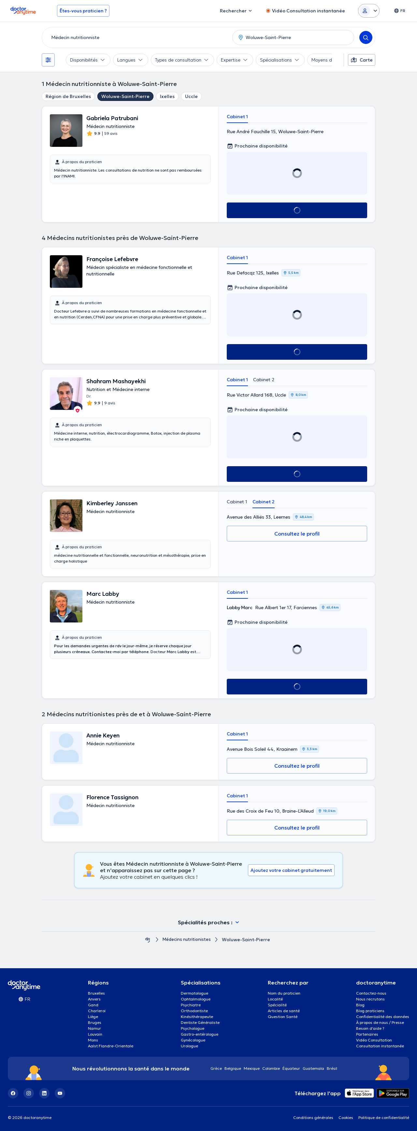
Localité (275, 999)
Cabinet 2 (263, 380)
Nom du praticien (284, 993)
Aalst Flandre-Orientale (110, 1045)
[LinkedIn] (44, 1093)
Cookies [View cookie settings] (345, 1117)
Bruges (94, 1022)
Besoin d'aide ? (370, 1028)
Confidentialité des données (382, 1016)
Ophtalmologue (195, 999)
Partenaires (367, 1034)
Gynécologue (193, 1040)
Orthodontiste (194, 1010)
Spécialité (277, 1004)
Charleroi (97, 1010)
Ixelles (167, 96)
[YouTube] (60, 1093)
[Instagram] (28, 1093)
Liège (93, 1016)
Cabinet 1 (237, 116)
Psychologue (192, 1028)
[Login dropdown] (369, 11)
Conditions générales (313, 1117)
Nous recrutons (370, 999)
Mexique (252, 1068)
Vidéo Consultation (374, 1040)
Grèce (216, 1068)
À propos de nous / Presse (380, 1022)
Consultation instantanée (380, 1045)
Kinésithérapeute (197, 1016)
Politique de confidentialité (383, 1117)
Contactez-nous (371, 993)
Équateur (291, 1068)
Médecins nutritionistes (187, 939)
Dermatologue (194, 993)
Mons (93, 1040)
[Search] (365, 37)
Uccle (191, 96)
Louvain (95, 1034)
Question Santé (282, 1016)
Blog (360, 1004)
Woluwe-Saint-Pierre (125, 96)
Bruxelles (96, 993)
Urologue (189, 1045)
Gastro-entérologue (199, 1034)
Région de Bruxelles (68, 96)
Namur (94, 1028)
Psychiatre (191, 1004)
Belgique (232, 1068)
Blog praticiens (370, 1010)
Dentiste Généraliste (200, 1022)
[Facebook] (13, 1093)
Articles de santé (284, 1010)
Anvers (94, 999)
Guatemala (313, 1068)
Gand (93, 1004)
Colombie (271, 1068)
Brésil (332, 1068)
